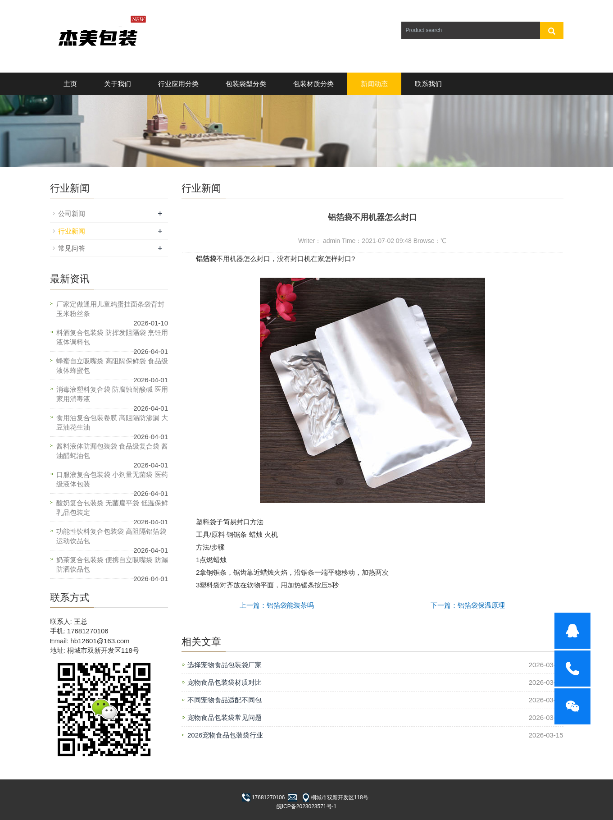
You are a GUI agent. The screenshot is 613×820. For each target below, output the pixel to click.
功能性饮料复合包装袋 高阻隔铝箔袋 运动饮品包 (111, 536)
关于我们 (117, 83)
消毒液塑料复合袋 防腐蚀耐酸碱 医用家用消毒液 (112, 394)
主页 (70, 83)
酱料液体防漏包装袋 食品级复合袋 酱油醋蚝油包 (112, 450)
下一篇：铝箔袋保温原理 (468, 605)
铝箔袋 (206, 258)
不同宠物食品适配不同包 (224, 700)
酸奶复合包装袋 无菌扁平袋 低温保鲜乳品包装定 (112, 507)
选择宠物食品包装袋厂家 (224, 665)
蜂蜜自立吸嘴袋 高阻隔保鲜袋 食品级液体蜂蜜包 (112, 365)
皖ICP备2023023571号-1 (306, 806)
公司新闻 (71, 213)
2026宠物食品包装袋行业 (225, 735)
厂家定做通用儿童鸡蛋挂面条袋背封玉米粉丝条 (110, 308)
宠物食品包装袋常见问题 (224, 717)
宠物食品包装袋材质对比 (224, 682)
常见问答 (71, 248)
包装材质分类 (313, 83)
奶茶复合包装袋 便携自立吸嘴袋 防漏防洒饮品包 (112, 564)
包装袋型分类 (246, 83)
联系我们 (428, 83)
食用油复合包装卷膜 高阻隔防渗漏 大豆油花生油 (112, 422)
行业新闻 (71, 231)
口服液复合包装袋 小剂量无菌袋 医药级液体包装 (112, 479)
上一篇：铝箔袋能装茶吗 (277, 605)
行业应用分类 (178, 83)
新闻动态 (374, 83)
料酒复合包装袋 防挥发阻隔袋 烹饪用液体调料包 (112, 337)
